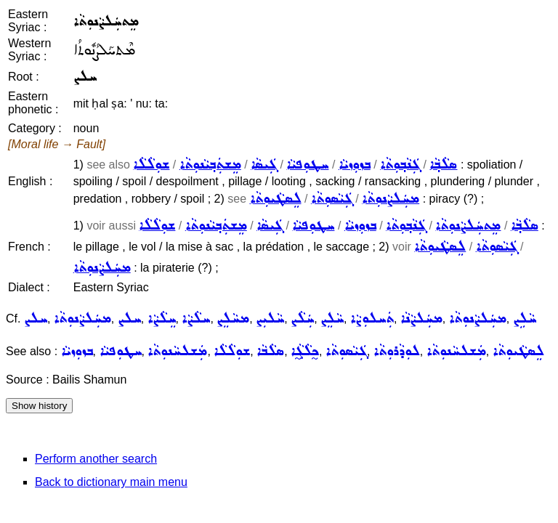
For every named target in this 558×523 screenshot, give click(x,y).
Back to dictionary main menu (111, 482)
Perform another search (96, 459)
